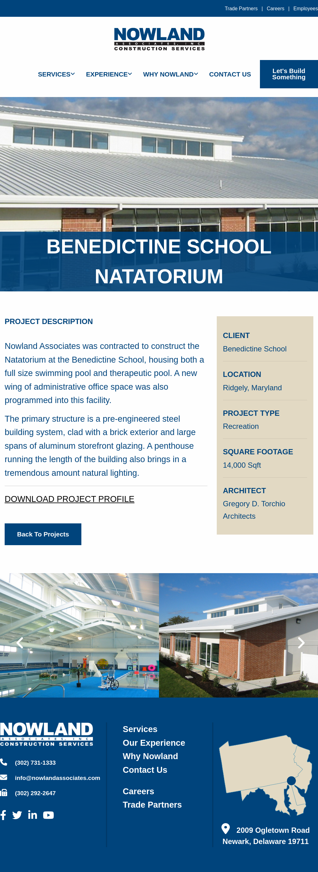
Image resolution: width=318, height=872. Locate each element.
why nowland (150, 756)
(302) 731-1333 (28, 762)
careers (138, 791)
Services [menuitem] (54, 74)
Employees (305, 8)
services (140, 729)
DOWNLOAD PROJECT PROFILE (69, 499)
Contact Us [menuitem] (230, 74)
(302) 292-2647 (28, 792)
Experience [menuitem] (107, 74)
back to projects (43, 534)
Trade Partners (241, 8)
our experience (154, 743)
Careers (275, 8)
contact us (145, 770)
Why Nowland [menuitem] (168, 74)
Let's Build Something (289, 74)
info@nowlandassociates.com (50, 777)
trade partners (152, 804)
